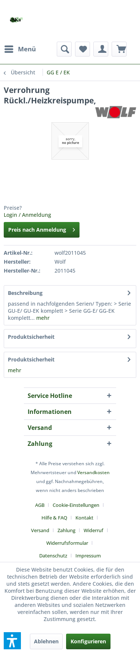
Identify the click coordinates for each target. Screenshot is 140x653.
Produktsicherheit (31, 336)
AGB (39, 505)
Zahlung (66, 530)
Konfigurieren (88, 641)
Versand (40, 530)
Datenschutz (53, 555)
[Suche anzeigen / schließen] (64, 49)
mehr (42, 317)
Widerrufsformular (67, 543)
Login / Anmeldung (27, 214)
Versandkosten (93, 472)
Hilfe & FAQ (54, 517)
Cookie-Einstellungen (76, 505)
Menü (20, 48)
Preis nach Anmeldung (41, 228)
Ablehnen (46, 641)
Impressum (88, 555)
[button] (12, 640)
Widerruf (93, 530)
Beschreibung (25, 292)
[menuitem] (20, 49)
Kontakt (84, 517)
